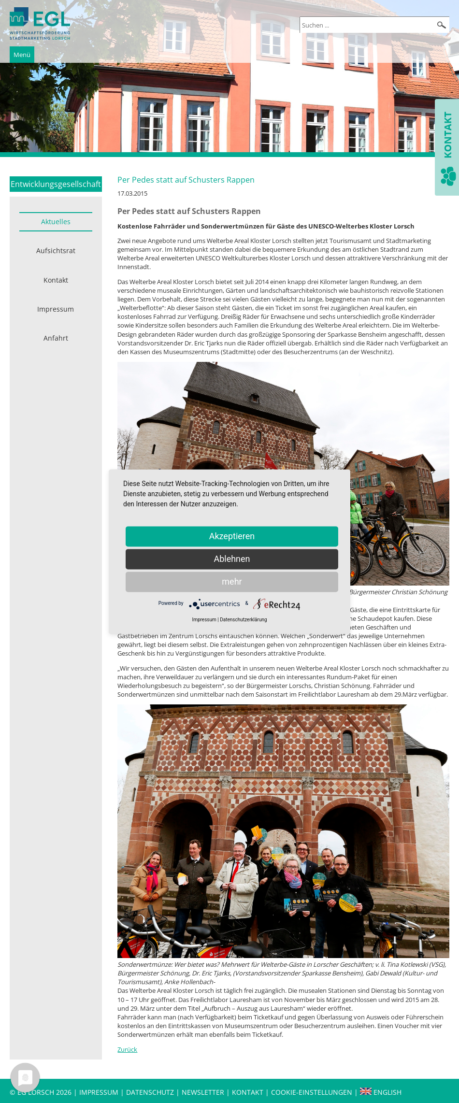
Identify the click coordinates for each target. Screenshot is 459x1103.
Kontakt (55, 280)
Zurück (127, 1049)
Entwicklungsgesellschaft (56, 184)
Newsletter (203, 1092)
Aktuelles (56, 221)
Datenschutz (151, 1092)
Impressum (55, 309)
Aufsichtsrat (55, 250)
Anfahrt (55, 338)
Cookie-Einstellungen (311, 1092)
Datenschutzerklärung (243, 619)
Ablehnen (232, 559)
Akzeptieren (232, 536)
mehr (232, 581)
